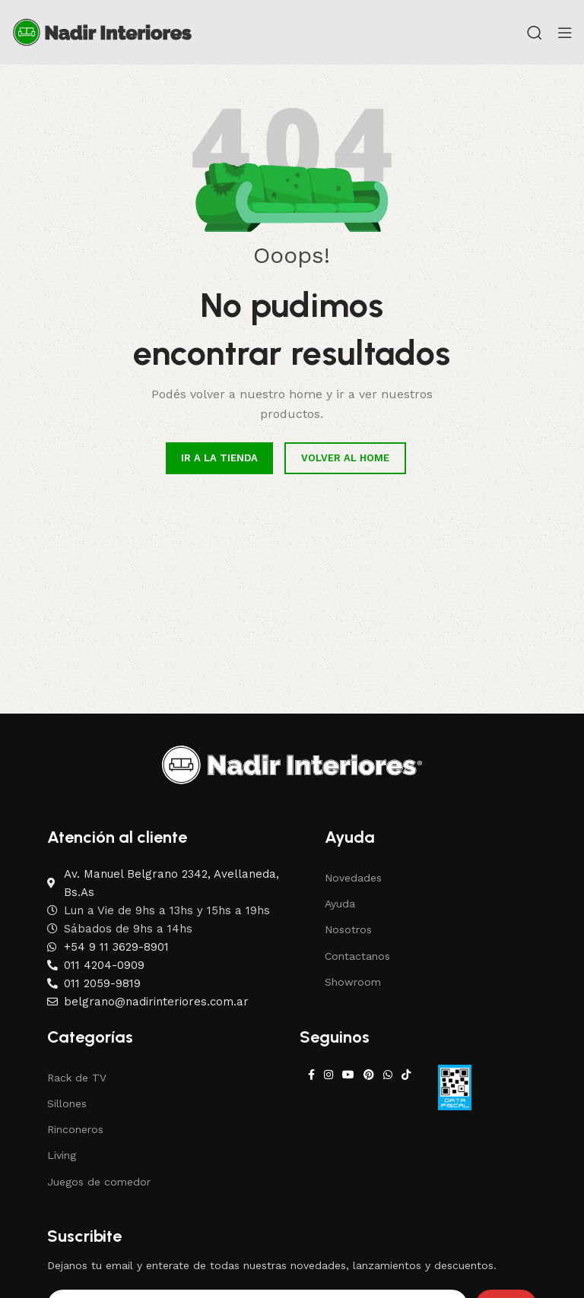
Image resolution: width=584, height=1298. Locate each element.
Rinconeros (75, 1129)
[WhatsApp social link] (388, 1074)
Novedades (353, 878)
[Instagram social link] (328, 1074)
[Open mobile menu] (565, 32)
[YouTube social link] (348, 1074)
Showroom (353, 982)
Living (61, 1155)
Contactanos (357, 956)
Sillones (67, 1103)
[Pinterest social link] (369, 1074)
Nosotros (348, 929)
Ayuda (340, 904)
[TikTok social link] (406, 1074)
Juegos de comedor (99, 1182)
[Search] (534, 32)
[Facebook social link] (311, 1074)
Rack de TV (76, 1078)
